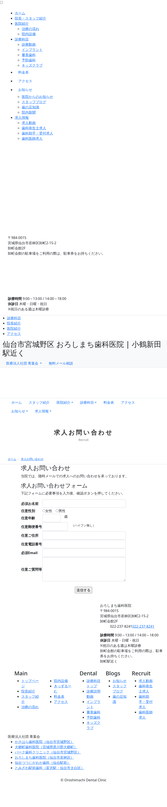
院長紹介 (14, 323)
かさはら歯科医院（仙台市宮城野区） (44, 741)
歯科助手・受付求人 (37, 133)
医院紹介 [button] (63, 402)
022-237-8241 (143, 626)
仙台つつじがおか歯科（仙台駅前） (42, 762)
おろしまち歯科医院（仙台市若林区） (44, 757)
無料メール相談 (61, 363)
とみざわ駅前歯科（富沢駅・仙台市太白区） (49, 767)
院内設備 (29, 34)
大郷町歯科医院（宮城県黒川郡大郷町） (46, 747)
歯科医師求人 (32, 138)
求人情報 (22, 117)
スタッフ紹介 (39, 402)
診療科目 (22, 39)
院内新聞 (29, 112)
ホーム (20, 13)
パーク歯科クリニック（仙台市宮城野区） (48, 752)
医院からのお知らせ (37, 96)
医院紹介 (22, 23)
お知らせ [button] (18, 411)
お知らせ (25, 89)
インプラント (32, 49)
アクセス (25, 81)
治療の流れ (30, 28)
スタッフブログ (34, 101)
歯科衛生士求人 (34, 128)
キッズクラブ (32, 65)
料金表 (23, 72)
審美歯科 (29, 54)
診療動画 (29, 44)
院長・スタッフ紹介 (30, 18)
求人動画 (29, 122)
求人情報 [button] (42, 411)
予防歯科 (29, 60)
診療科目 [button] (87, 402)
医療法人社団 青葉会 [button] (22, 363)
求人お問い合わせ (32, 459)
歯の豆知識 (30, 107)
